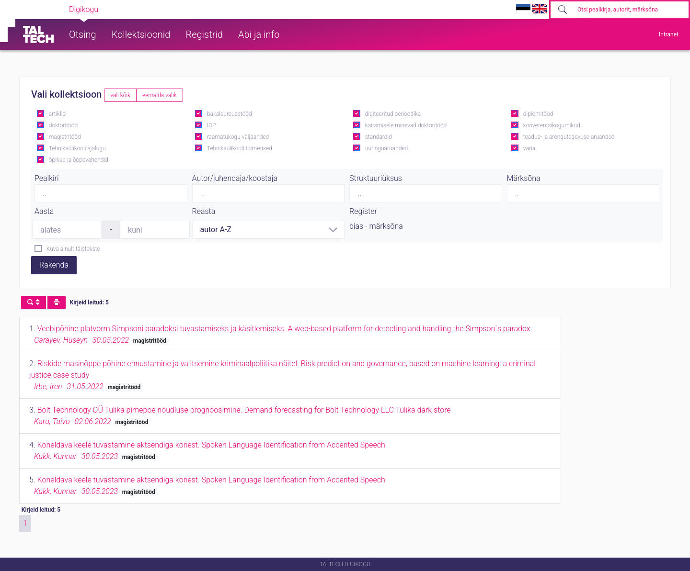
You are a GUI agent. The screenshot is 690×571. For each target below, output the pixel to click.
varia (529, 148)
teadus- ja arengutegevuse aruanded (569, 137)
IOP (211, 125)
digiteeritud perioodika (393, 114)
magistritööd (65, 137)
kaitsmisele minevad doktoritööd (406, 125)
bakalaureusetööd (229, 114)
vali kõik (120, 95)
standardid (378, 137)
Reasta (204, 211)
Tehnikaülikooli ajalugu (77, 148)
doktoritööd (63, 125)
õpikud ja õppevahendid (78, 160)
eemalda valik (159, 95)
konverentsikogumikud (551, 125)
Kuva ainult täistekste (73, 249)
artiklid (57, 114)
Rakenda (54, 264)
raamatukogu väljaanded (238, 137)
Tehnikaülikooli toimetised (239, 148)
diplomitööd (538, 114)
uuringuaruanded (386, 148)
